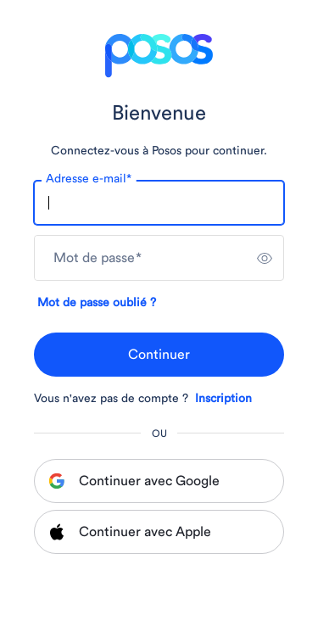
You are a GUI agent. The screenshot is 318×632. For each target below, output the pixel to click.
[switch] (264, 258)
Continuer (159, 354)
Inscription (223, 399)
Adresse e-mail (88, 179)
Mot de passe (97, 258)
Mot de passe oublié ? (96, 303)
